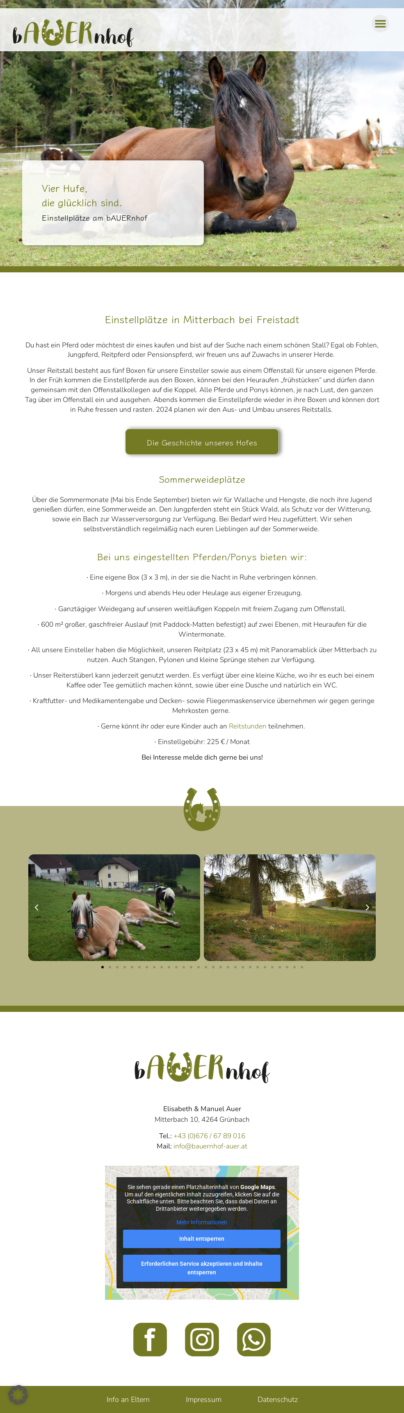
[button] (381, 24)
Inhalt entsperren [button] (202, 1238)
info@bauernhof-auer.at (210, 1146)
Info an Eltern (128, 1399)
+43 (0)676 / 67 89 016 (209, 1136)
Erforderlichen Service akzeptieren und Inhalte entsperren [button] (202, 1268)
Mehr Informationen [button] (202, 1222)
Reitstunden (248, 726)
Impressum (203, 1399)
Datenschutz (278, 1399)
